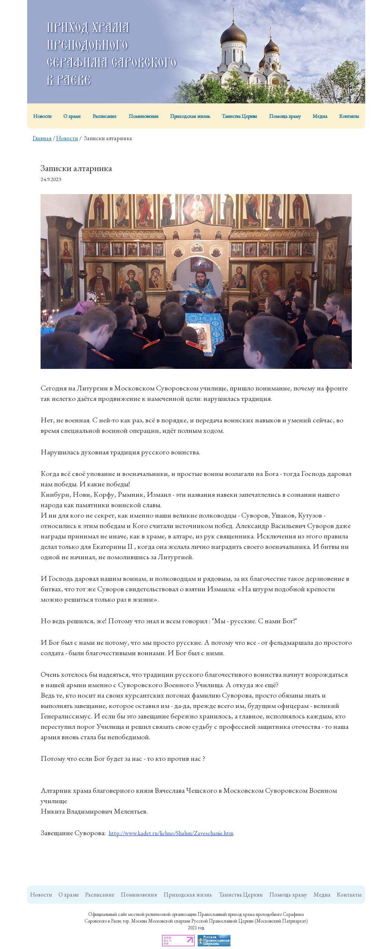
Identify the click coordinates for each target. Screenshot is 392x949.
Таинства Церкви (239, 116)
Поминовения (143, 116)
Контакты (349, 116)
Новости (42, 116)
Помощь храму (285, 116)
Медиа (320, 116)
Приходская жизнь (190, 116)
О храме (72, 116)
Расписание (105, 116)
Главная (42, 138)
